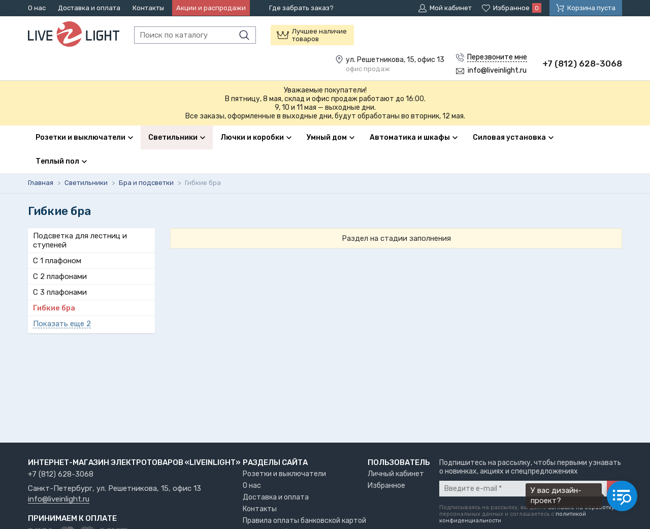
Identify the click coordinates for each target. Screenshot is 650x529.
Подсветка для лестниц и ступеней (80, 240)
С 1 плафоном (57, 260)
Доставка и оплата (89, 8)
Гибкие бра (54, 308)
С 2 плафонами (60, 276)
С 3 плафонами (60, 292)
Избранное (386, 485)
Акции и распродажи (211, 8)
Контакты (148, 8)
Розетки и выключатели (284, 474)
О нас (37, 8)
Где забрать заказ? (301, 8)
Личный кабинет (396, 474)
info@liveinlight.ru (58, 499)
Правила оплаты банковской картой (304, 520)
